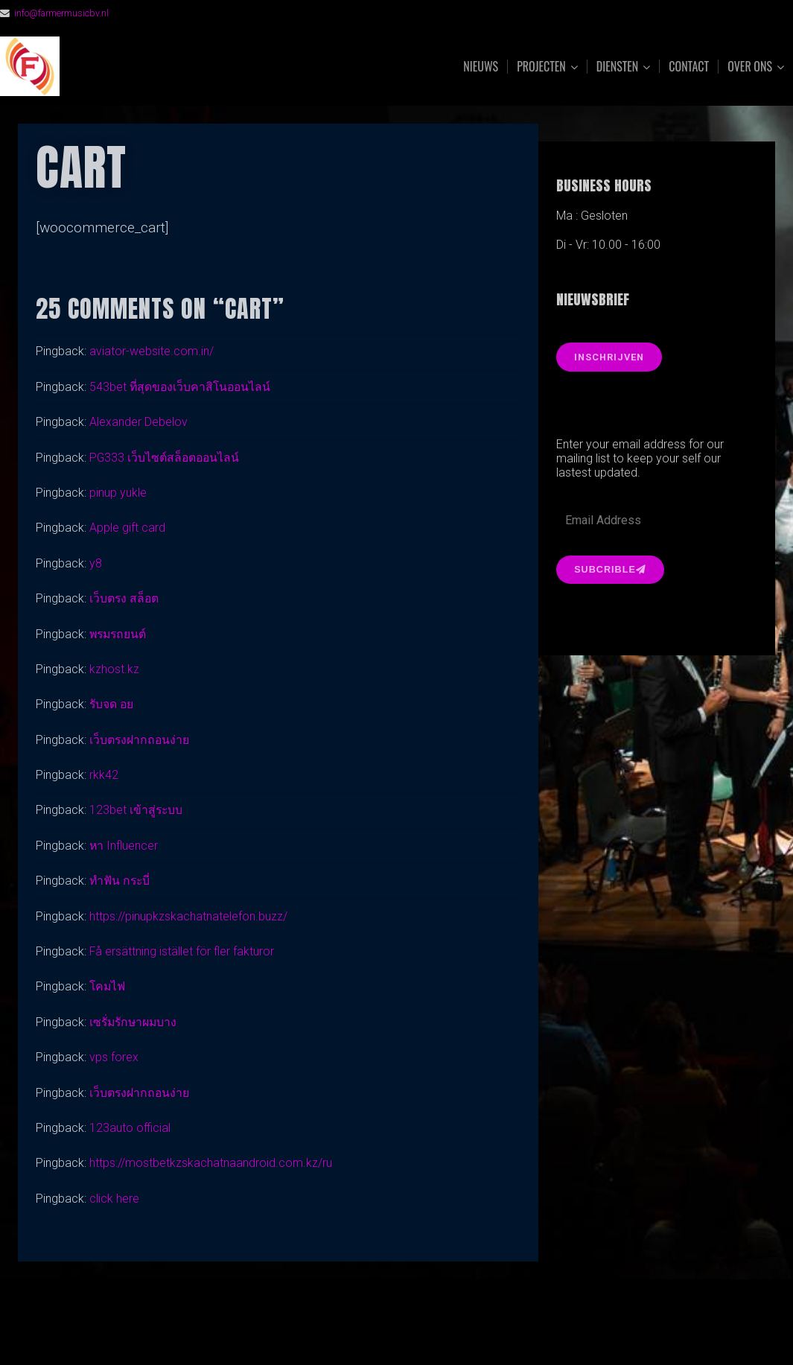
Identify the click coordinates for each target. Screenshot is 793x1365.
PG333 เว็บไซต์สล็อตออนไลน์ (165, 458)
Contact (689, 66)
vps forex (113, 1057)
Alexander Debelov (138, 422)
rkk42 (103, 775)
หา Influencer (124, 846)
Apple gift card (127, 528)
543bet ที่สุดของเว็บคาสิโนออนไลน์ (181, 387)
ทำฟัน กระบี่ (120, 881)
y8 (95, 563)
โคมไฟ (108, 986)
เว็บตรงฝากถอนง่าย (140, 740)
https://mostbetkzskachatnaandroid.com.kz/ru (210, 1163)
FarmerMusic (166, 66)
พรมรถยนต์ (119, 634)
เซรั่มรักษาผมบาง (134, 1022)
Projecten (541, 67)
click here (114, 1198)
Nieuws (480, 66)
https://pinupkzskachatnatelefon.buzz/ (188, 916)
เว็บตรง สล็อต (124, 598)
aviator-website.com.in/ (151, 351)
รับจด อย (112, 704)
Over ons (749, 67)
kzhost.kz (114, 669)
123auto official (130, 1128)
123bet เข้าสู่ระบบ (136, 810)
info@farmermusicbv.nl (61, 13)
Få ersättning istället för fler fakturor (182, 951)
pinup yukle (118, 493)
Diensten (617, 67)
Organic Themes (425, 1330)
